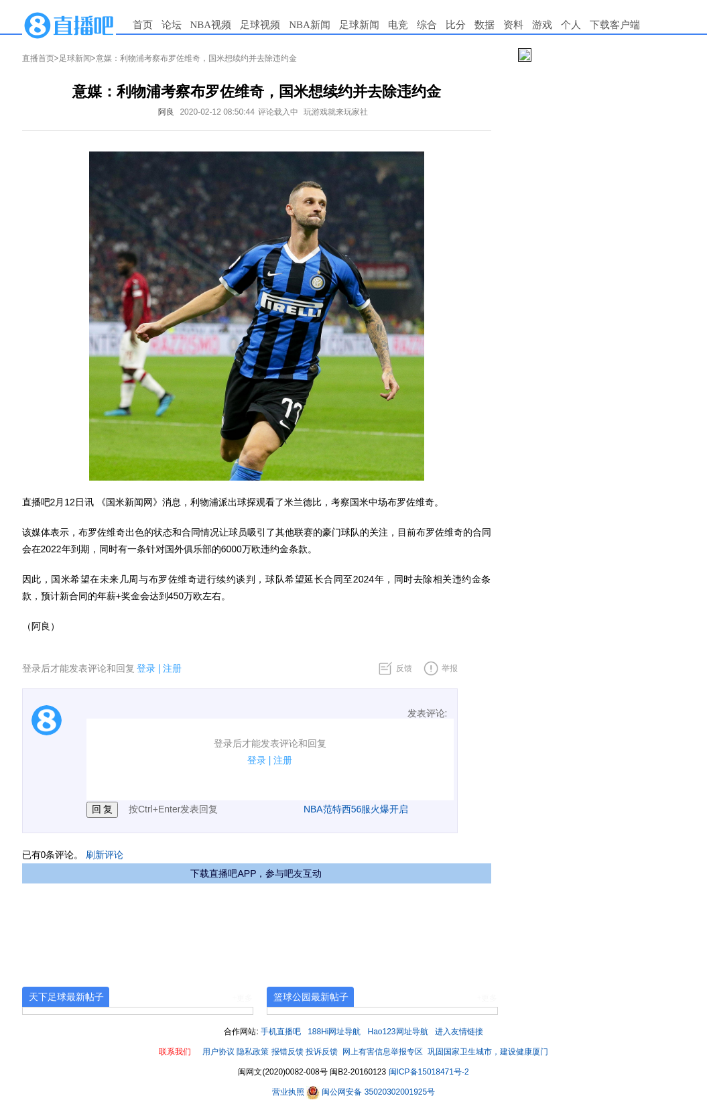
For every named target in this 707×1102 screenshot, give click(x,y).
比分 (456, 24)
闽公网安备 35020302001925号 (370, 1092)
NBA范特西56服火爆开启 (356, 809)
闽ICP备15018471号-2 (429, 1072)
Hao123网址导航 (398, 1031)
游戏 (542, 24)
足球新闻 (359, 24)
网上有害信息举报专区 (382, 1051)
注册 (172, 668)
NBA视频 (211, 24)
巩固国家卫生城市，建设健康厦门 (488, 1051)
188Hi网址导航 (334, 1031)
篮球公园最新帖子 (310, 996)
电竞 (398, 24)
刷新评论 (104, 854)
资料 (513, 24)
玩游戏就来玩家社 (336, 112)
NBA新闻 (309, 24)
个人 (571, 24)
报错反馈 (287, 1051)
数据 (484, 24)
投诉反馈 (322, 1051)
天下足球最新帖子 (66, 996)
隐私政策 (253, 1051)
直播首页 (38, 58)
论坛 (172, 24)
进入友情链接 (459, 1031)
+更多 (243, 998)
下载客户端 (615, 24)
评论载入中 (278, 112)
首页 (143, 24)
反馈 (404, 668)
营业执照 (289, 1092)
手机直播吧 (281, 1031)
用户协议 (218, 1051)
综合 (427, 24)
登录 (146, 668)
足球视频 (260, 24)
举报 (450, 668)
